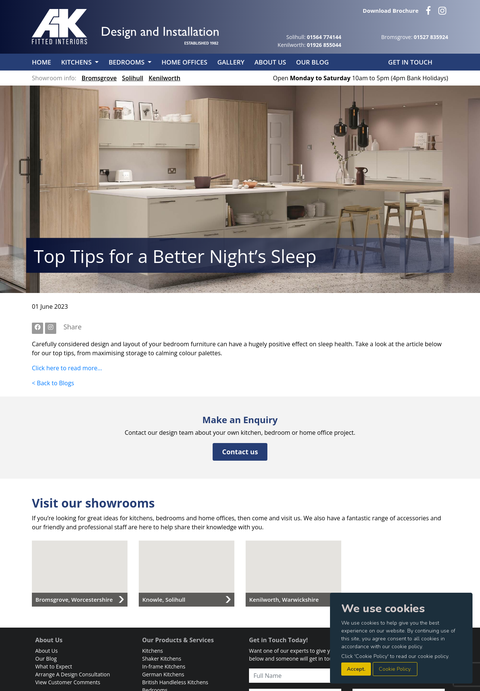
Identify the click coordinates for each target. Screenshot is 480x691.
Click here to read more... (67, 368)
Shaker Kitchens (161, 658)
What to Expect (53, 666)
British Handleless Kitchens (175, 682)
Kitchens (152, 650)
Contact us (240, 451)
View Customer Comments (67, 682)
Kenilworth (164, 78)
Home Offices (185, 62)
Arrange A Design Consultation (72, 674)
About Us (271, 62)
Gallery (231, 62)
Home (42, 62)
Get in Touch (410, 62)
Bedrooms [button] (127, 62)
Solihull (132, 78)
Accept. (356, 669)
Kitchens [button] (77, 62)
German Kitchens (163, 674)
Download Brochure (390, 10)
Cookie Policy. (395, 669)
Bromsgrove (99, 78)
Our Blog (312, 62)
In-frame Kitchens (163, 666)
